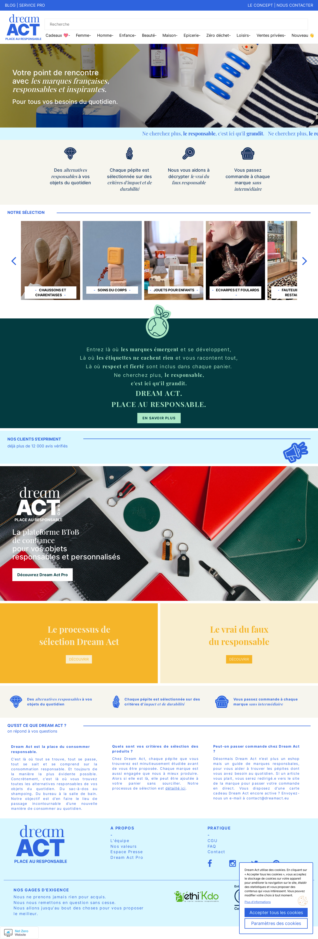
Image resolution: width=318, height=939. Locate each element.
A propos (122, 828)
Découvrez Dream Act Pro (42, 574)
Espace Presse (126, 851)
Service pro (32, 5)
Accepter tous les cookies (276, 912)
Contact (216, 851)
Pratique (219, 828)
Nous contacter (295, 5)
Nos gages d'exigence (41, 889)
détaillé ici (175, 788)
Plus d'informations (258, 902)
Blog (10, 5)
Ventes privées (270, 35)
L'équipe (119, 840)
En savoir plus (159, 418)
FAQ (212, 846)
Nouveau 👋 (303, 35)
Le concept (260, 5)
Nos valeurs (123, 846)
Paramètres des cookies (276, 923)
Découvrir (79, 659)
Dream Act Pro (126, 857)
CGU (213, 840)
